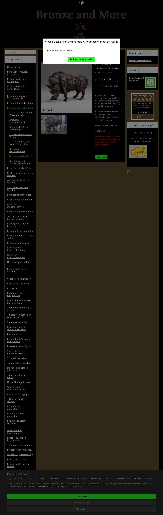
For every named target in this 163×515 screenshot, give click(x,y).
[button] (81, 59)
